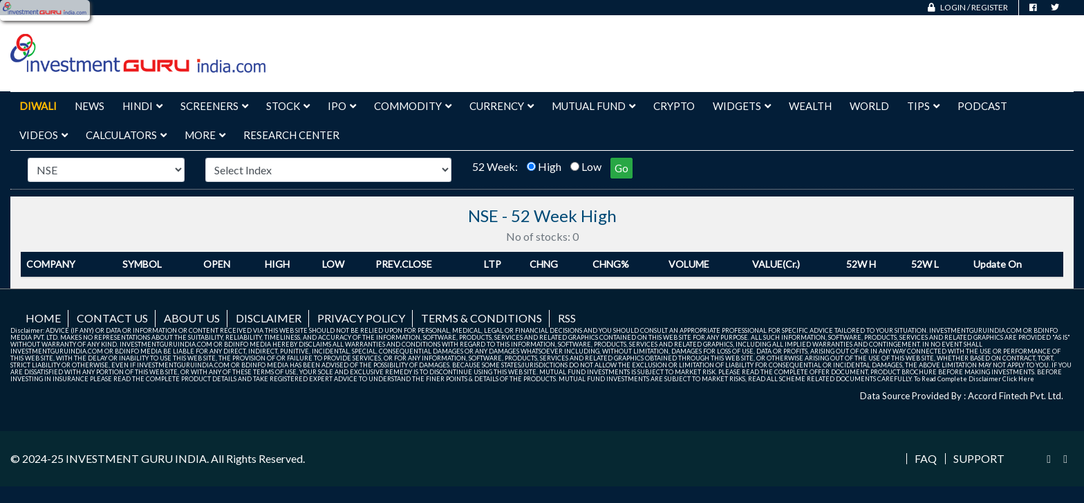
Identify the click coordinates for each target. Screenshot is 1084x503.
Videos (43, 135)
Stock (288, 106)
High (549, 166)
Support (978, 458)
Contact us (112, 317)
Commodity (412, 106)
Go (621, 168)
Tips (923, 106)
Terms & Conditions (481, 317)
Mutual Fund (593, 106)
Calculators (126, 135)
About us (192, 317)
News (89, 106)
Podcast (982, 106)
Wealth (810, 106)
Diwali (38, 106)
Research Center (291, 135)
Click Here (1018, 379)
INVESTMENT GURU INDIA (136, 458)
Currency (501, 106)
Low (591, 166)
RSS (567, 317)
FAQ (926, 458)
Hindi (142, 106)
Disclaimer (268, 317)
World (869, 106)
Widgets (742, 106)
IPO (342, 106)
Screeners (214, 106)
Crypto (674, 106)
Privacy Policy (361, 317)
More (205, 135)
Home (43, 317)
